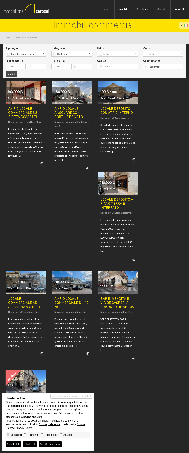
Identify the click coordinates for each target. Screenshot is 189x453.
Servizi (161, 9)
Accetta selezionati (50, 444)
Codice (101, 61)
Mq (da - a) (58, 61)
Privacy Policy (23, 428)
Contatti (180, 9)
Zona (146, 48)
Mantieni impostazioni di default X (71, 396)
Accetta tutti (13, 444)
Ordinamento (151, 61)
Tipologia (12, 48)
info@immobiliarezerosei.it (111, 426)
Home (105, 9)
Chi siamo (142, 9)
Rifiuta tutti (30, 444)
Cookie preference (49, 424)
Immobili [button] (124, 9)
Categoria (58, 48)
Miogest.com (119, 448)
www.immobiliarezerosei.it (111, 432)
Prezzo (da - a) (15, 61)
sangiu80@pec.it (106, 429)
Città (100, 48)
